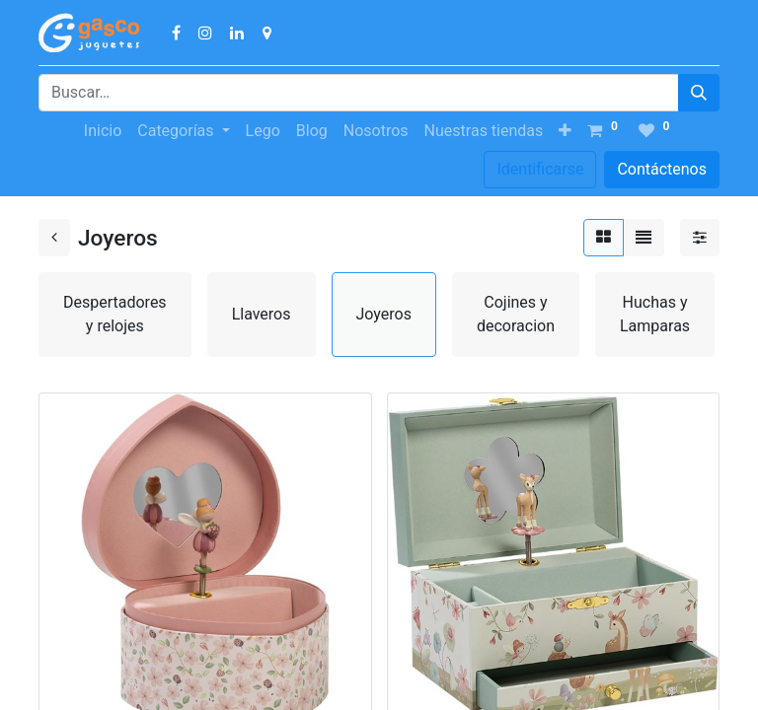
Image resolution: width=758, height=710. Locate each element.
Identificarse (539, 169)
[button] (565, 131)
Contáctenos (662, 169)
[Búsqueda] (699, 92)
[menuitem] (102, 131)
